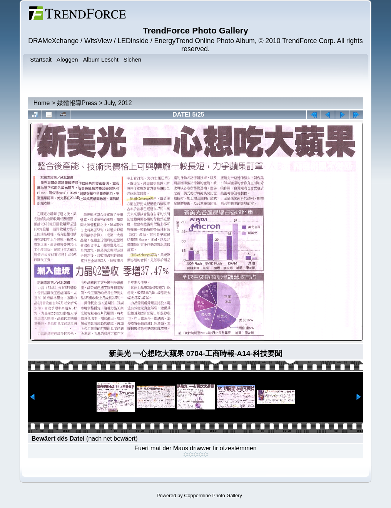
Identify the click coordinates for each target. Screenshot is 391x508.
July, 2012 (118, 103)
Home (41, 103)
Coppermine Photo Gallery (213, 495)
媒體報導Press (77, 103)
